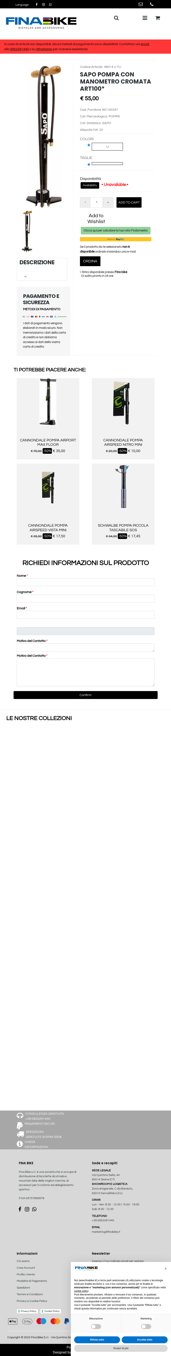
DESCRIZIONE (41, 269)
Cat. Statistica (90, 123)
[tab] (42, 269)
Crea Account (26, 1267)
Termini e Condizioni (30, 1294)
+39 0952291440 (103, 1220)
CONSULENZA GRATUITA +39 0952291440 (44, 1116)
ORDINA (90, 261)
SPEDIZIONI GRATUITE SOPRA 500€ (44, 1134)
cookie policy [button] (81, 1291)
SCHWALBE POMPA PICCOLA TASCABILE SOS (123, 528)
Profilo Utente (26, 1274)
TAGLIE (86, 158)
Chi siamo (23, 1261)
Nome (22, 575)
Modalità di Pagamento (32, 1281)
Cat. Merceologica (93, 116)
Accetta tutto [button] (144, 1339)
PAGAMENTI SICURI (40, 1123)
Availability (90, 185)
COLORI (87, 139)
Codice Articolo (91, 67)
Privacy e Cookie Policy (32, 1301)
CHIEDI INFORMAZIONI (36, 1144)
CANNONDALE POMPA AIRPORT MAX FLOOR (48, 442)
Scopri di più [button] (121, 1348)
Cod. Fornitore (90, 109)
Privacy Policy (29, 1311)
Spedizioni (23, 1287)
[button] (22, 5)
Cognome (25, 592)
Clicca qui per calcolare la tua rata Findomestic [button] (116, 230)
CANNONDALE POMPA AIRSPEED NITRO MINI (123, 442)
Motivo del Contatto (32, 641)
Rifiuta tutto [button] (97, 1339)
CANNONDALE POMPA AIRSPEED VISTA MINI (48, 528)
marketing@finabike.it (106, 1231)
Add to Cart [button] (129, 202)
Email (22, 608)
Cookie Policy (52, 1311)
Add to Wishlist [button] (96, 218)
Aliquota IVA (89, 129)
